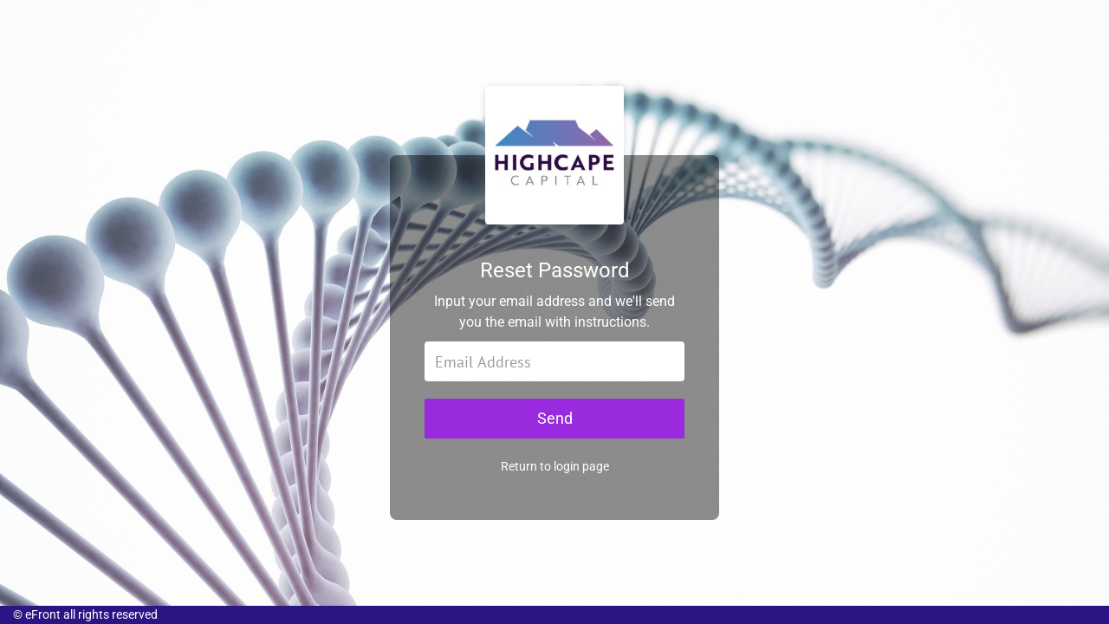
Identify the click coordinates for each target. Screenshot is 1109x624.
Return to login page (555, 475)
